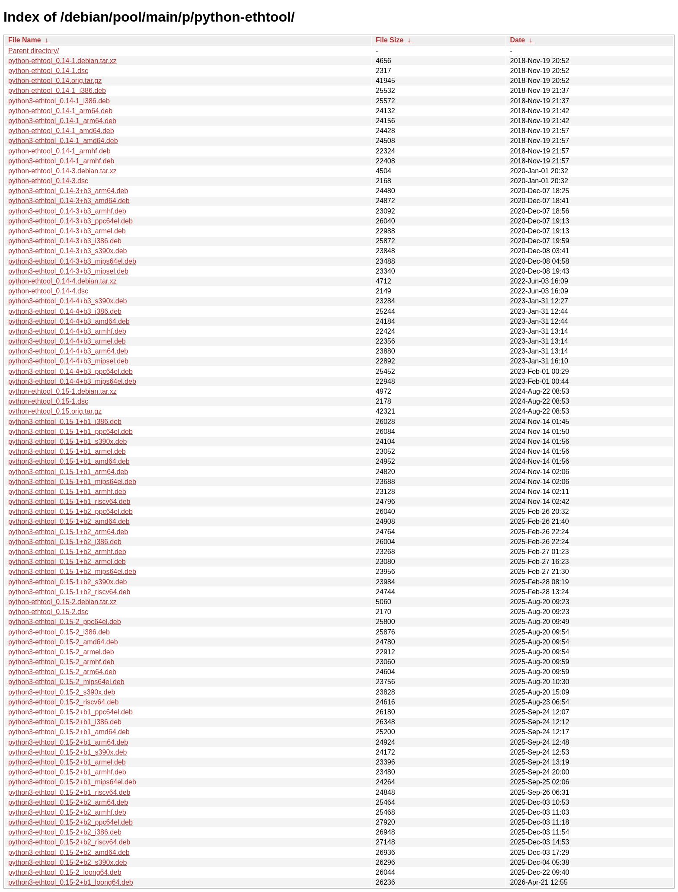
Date (517, 40)
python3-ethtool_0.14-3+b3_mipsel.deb (68, 271)
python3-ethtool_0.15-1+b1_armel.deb (67, 451)
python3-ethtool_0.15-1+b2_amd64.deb (69, 521)
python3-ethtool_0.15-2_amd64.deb (63, 642)
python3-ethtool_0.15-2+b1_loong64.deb (70, 882)
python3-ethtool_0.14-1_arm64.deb (62, 120)
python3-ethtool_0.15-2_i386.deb (59, 632)
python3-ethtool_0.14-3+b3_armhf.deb (67, 211)
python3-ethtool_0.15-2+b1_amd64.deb (69, 732)
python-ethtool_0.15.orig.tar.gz (55, 411)
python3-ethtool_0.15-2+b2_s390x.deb (67, 862)
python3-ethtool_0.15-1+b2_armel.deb (67, 561)
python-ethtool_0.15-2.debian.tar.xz (62, 601)
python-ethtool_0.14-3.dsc (48, 181)
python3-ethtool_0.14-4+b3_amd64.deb (69, 321)
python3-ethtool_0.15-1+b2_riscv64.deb (69, 592)
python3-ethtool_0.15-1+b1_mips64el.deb (72, 481)
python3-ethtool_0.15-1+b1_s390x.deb (67, 441)
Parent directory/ (33, 50)
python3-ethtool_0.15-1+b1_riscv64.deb (69, 501)
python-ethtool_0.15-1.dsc (48, 401)
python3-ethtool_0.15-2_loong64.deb (65, 872)
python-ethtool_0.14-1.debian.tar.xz (62, 60)
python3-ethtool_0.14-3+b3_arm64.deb (68, 190)
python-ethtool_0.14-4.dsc (48, 291)
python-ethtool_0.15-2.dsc (48, 611)
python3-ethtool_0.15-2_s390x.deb (61, 692)
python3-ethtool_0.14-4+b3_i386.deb (65, 311)
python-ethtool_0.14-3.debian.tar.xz (62, 171)
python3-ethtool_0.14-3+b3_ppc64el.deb (70, 221)
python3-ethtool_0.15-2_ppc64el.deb (64, 621)
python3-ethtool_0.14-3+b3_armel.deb (67, 231)
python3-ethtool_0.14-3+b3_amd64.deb (69, 200)
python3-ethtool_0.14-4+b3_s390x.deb (67, 301)
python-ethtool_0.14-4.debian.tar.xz (62, 281)
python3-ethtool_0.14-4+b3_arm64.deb (68, 351)
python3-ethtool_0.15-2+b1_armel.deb (67, 762)
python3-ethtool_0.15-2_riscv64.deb (63, 702)
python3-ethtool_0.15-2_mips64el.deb (66, 681)
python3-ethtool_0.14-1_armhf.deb (61, 161)
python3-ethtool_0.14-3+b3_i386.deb (65, 241)
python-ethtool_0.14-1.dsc (48, 70)
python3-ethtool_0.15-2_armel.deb (61, 652)
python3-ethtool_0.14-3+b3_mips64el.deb (72, 261)
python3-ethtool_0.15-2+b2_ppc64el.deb (70, 822)
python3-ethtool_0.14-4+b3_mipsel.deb (68, 361)
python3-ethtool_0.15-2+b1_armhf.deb (67, 772)
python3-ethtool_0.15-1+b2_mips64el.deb (72, 571)
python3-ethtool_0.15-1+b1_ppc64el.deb (70, 431)
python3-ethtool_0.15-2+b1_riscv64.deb (69, 792)
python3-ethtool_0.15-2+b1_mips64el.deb (72, 782)
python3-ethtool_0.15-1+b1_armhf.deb (67, 491)
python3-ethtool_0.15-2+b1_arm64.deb (68, 742)
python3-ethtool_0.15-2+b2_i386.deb (65, 832)
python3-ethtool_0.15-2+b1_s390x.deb (67, 752)
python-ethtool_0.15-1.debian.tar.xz (62, 391)
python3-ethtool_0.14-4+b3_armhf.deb (67, 331)
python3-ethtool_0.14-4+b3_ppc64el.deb (70, 371)
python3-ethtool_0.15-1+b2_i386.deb (65, 541)
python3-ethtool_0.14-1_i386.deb (59, 101)
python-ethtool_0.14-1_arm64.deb (60, 111)
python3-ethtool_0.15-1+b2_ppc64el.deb (70, 511)
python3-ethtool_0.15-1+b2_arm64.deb (68, 531)
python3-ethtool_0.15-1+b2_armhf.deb (67, 551)
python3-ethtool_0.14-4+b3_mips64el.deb (72, 381)
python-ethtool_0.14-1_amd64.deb (61, 130)
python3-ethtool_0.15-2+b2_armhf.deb (67, 812)
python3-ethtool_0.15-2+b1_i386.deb (65, 722)
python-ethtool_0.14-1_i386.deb (57, 90)
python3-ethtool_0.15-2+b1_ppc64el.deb (70, 712)
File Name (24, 40)
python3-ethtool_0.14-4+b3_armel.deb (67, 341)
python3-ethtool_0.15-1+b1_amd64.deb (69, 461)
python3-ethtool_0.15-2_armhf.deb (61, 662)
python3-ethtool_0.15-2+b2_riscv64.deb (69, 842)
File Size (389, 40)
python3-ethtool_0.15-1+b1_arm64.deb (68, 471)
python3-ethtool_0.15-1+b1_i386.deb (65, 421)
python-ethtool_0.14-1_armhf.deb (59, 151)
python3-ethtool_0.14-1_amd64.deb (63, 140)
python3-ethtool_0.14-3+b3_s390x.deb (67, 251)
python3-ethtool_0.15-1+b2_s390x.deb (67, 582)
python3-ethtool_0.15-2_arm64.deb (62, 671)
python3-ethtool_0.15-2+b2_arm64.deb (68, 802)
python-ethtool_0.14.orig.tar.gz (55, 80)
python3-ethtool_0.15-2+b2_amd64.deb (69, 852)
